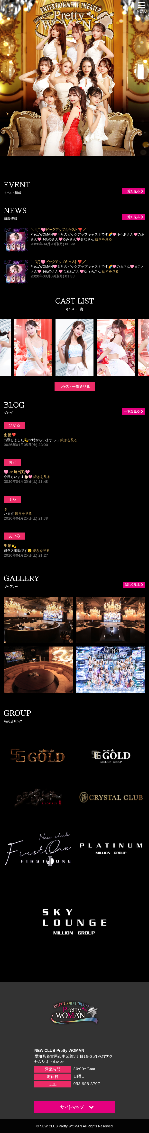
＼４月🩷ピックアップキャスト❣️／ (58, 230)
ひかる (14, 425)
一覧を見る (133, 191)
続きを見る (103, 239)
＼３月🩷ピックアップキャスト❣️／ (58, 262)
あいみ (14, 536)
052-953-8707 (86, 1083)
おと (12, 462)
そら (12, 499)
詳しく (134, 585)
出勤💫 (10, 546)
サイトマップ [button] (77, 1107)
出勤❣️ (10, 435)
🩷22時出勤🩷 (17, 472)
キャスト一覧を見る (74, 387)
